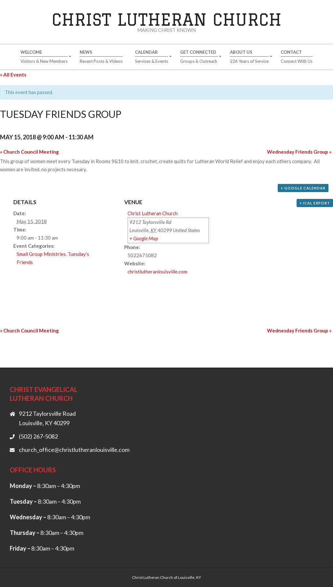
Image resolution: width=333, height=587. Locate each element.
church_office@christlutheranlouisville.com (74, 449)
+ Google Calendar (303, 188)
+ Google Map (143, 238)
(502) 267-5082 (38, 436)
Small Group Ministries (41, 254)
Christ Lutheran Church (167, 19)
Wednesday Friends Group (299, 152)
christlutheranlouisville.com (157, 271)
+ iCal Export (315, 203)
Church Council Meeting (29, 152)
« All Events (13, 74)
